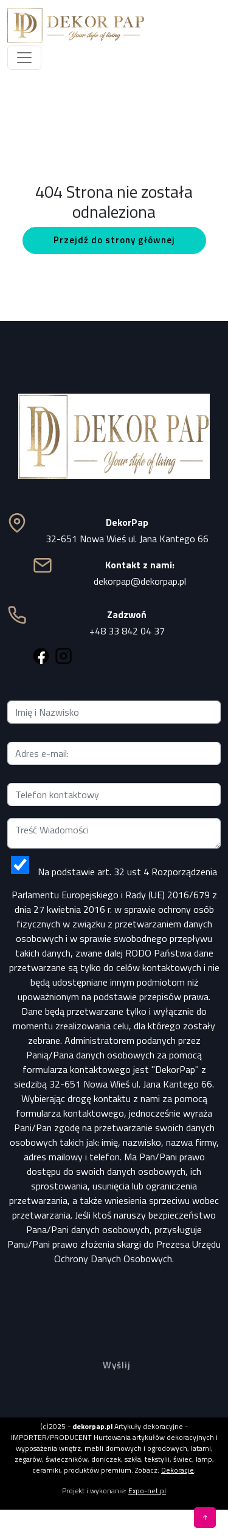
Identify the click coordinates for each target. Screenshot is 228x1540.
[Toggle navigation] (24, 57)
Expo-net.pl (147, 1490)
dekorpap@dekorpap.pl (140, 581)
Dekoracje (177, 1470)
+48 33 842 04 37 (127, 631)
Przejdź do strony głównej (114, 240)
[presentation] (114, 1299)
